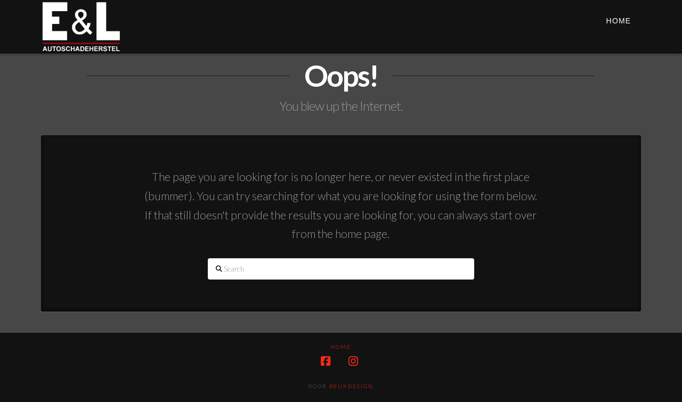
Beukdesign (351, 386)
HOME (340, 346)
